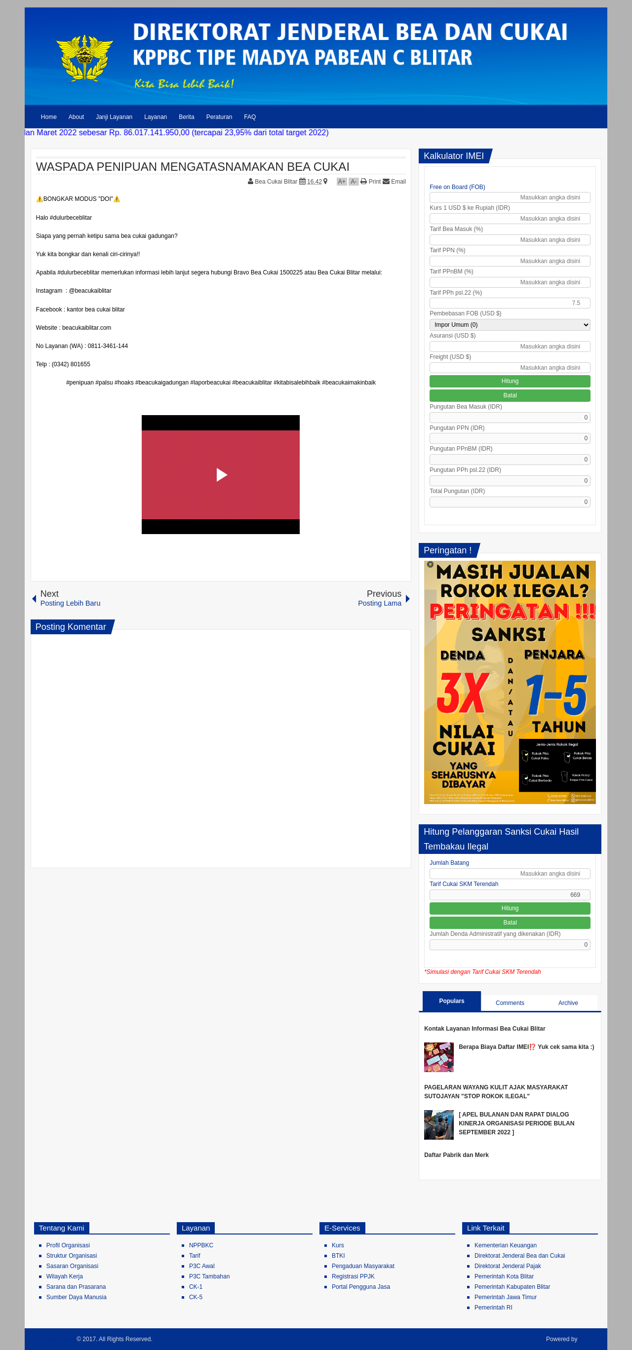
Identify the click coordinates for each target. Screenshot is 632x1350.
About (76, 117)
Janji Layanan (114, 117)
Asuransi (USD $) (452, 335)
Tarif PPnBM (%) (452, 271)
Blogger (590, 1339)
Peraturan (219, 117)
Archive (568, 1003)
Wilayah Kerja (64, 1276)
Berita (186, 117)
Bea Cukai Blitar (277, 181)
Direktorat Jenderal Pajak (507, 1266)
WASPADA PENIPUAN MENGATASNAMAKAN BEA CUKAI (193, 166)
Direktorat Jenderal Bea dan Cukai (519, 1255)
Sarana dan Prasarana (76, 1286)
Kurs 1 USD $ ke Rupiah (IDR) (470, 207)
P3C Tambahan (209, 1276)
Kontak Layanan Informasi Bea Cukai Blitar (484, 1028)
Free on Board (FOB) (457, 187)
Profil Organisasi (68, 1245)
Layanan (155, 117)
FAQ (250, 117)
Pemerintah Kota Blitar (504, 1276)
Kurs (338, 1245)
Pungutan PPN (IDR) (457, 427)
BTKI (338, 1255)
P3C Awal (202, 1266)
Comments (510, 1003)
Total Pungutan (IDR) (457, 491)
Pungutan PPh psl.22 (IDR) (465, 469)
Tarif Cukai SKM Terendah (464, 884)
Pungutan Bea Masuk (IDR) (466, 406)
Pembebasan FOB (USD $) (465, 313)
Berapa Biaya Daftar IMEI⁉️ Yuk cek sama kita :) (526, 1046)
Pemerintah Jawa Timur (505, 1297)
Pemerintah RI (493, 1307)
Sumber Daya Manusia (76, 1297)
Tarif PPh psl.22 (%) (456, 292)
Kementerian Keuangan (505, 1245)
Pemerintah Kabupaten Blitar (512, 1286)
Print (370, 181)
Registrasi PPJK (353, 1276)
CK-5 (195, 1297)
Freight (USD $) (450, 356)
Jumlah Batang (449, 862)
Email (394, 181)
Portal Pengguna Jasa (361, 1286)
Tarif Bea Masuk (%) (456, 229)
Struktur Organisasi (71, 1255)
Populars (451, 1001)
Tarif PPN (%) (448, 250)
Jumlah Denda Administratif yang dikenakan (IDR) (495, 933)
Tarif (194, 1255)
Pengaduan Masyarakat (363, 1266)
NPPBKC (201, 1245)
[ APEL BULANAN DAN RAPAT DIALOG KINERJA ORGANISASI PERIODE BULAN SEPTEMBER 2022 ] (516, 1123)
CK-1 (195, 1286)
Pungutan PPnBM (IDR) (461, 448)
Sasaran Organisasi (72, 1266)
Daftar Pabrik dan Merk (456, 1155)
